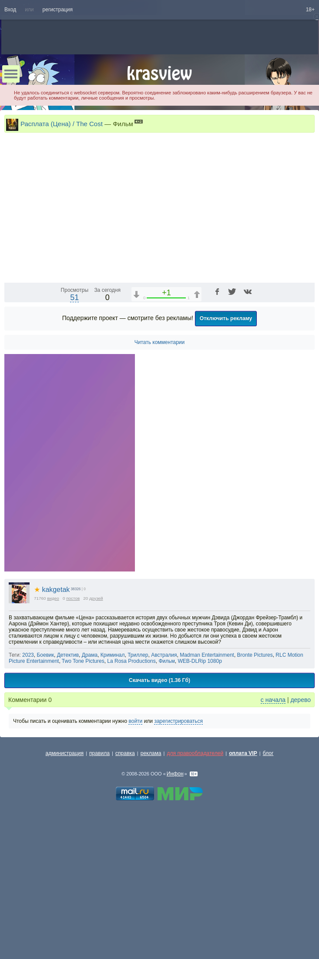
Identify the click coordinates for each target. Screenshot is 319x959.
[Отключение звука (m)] (267, 384)
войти (135, 831)
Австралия (164, 765)
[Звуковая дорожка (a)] (252, 384)
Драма (89, 765)
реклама (151, 863)
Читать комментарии (159, 452)
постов (73, 707)
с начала (273, 809)
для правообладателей (195, 863)
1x (237, 384)
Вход (10, 10)
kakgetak (52, 699)
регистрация (58, 10)
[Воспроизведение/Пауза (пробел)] (11, 384)
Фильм (166, 771)
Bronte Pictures (255, 765)
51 (74, 407)
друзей (96, 707)
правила (99, 863)
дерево (300, 809)
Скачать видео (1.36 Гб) (159, 790)
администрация (65, 863)
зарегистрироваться (178, 831)
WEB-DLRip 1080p (200, 771)
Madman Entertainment (207, 765)
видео (53, 707)
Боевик (45, 765)
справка (125, 863)
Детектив (68, 765)
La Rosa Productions (131, 771)
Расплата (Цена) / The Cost (61, 123)
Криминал (113, 765)
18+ (310, 10)
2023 (28, 765)
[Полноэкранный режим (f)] (307, 384)
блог (268, 863)
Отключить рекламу (226, 428)
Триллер (138, 765)
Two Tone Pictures (83, 771)
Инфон (175, 883)
